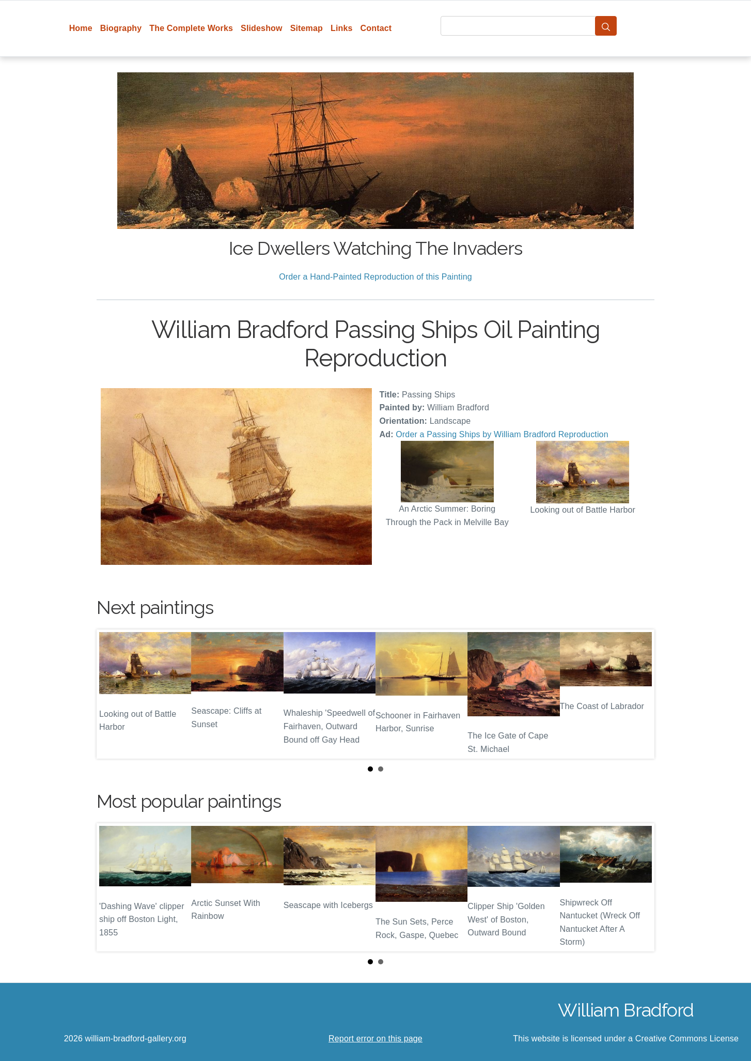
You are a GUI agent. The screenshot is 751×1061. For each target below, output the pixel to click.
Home (80, 28)
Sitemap (306, 28)
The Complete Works (191, 28)
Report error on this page (375, 1038)
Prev (112, 694)
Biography (121, 28)
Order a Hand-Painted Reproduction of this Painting (375, 276)
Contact (376, 28)
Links (342, 28)
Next (638, 694)
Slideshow (262, 28)
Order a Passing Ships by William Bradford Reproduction (502, 434)
